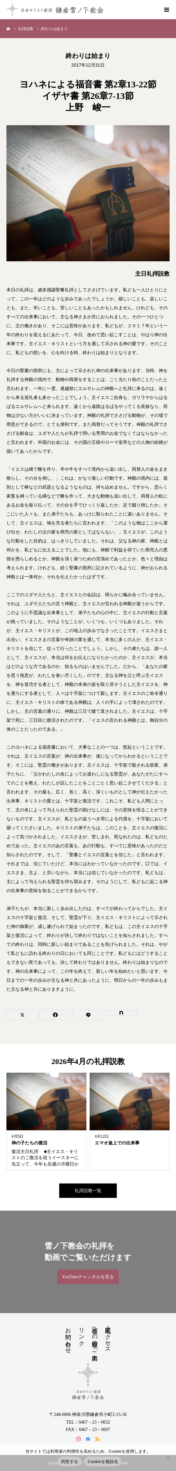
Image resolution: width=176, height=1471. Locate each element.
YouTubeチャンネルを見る (88, 1276)
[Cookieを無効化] (168, 1457)
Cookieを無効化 (103, 1461)
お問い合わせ (68, 1337)
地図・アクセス (108, 1337)
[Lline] (88, 1015)
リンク (81, 1333)
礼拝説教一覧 (88, 1190)
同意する (69, 1461)
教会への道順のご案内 (95, 1337)
